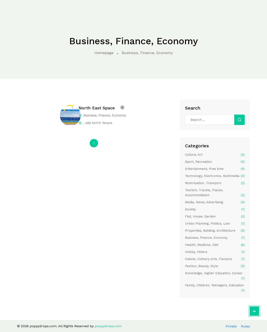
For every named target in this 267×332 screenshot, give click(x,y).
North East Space (97, 107)
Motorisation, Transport (215, 183)
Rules (245, 326)
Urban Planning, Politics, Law (215, 223)
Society (215, 209)
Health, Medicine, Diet (215, 244)
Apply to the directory (238, 9)
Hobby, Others (215, 251)
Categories (72, 9)
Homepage (103, 52)
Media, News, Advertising (215, 202)
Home (52, 9)
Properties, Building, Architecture (215, 230)
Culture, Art (215, 154)
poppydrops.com (20, 8)
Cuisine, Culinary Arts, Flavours (215, 258)
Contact (196, 9)
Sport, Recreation (215, 161)
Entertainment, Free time (215, 168)
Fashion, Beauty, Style (215, 266)
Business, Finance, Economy (215, 237)
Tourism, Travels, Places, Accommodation (215, 193)
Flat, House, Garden (215, 216)
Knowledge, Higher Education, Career (215, 276)
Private (231, 326)
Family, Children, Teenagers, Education (215, 288)
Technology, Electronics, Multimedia (215, 175)
